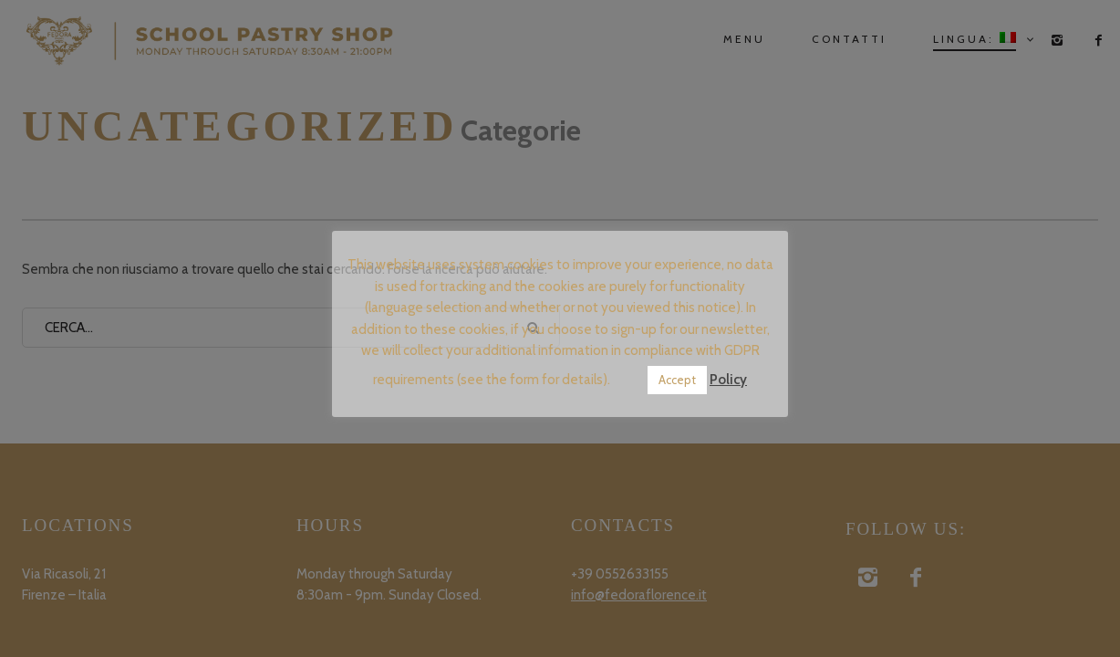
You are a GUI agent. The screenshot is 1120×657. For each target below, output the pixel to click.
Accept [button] (677, 379)
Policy (728, 379)
